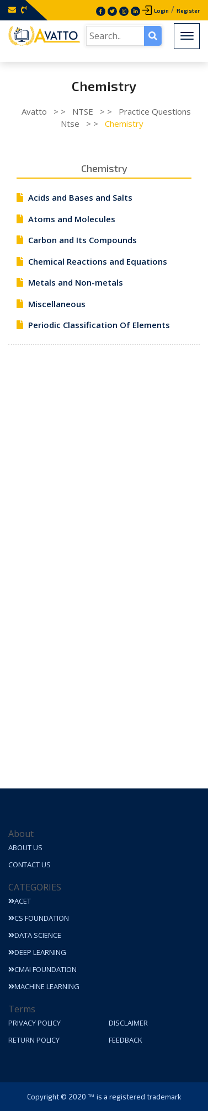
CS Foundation (38, 918)
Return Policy (34, 1040)
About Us (25, 847)
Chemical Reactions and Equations (97, 261)
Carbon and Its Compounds (82, 239)
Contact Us (29, 865)
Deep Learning (37, 952)
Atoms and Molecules (71, 218)
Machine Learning (43, 986)
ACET (19, 901)
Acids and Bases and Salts (80, 197)
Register (188, 10)
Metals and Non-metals (75, 282)
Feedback (125, 1040)
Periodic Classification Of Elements (99, 324)
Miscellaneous (57, 303)
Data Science (34, 935)
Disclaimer (128, 1023)
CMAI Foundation (42, 969)
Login (161, 10)
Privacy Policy (34, 1023)
